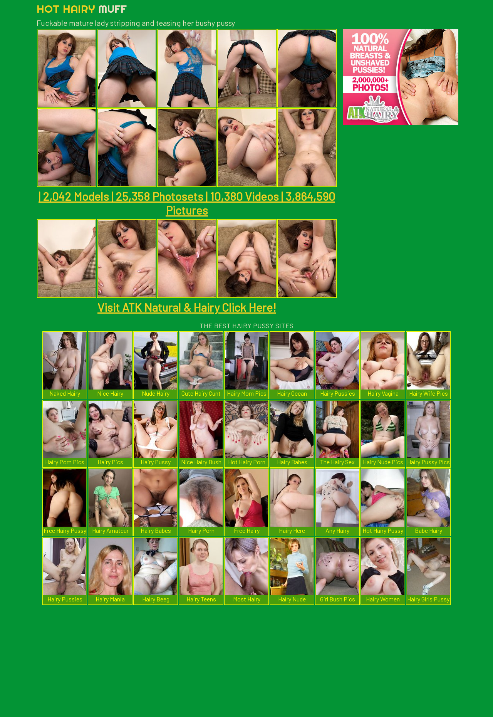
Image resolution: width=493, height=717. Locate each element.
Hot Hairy (82, 8)
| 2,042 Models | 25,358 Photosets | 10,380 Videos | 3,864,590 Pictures (187, 203)
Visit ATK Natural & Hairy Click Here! (186, 307)
